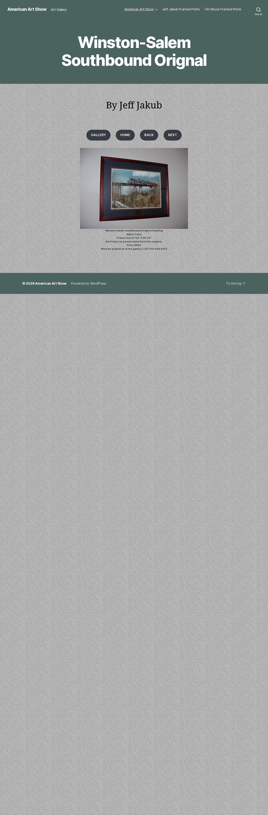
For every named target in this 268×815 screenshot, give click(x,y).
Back (149, 135)
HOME (125, 135)
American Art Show (26, 9)
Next (172, 135)
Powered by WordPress (88, 283)
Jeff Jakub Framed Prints (181, 9)
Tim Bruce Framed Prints (222, 9)
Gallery (98, 135)
